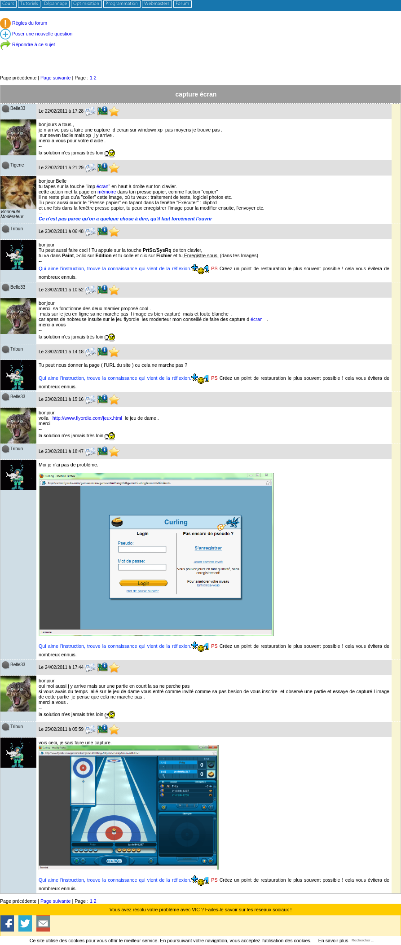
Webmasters (156, 3)
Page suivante (55, 77)
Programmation (122, 3)
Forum (182, 3)
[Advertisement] (200, 53)
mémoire (106, 191)
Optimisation (86, 3)
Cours (8, 3)
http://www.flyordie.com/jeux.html (87, 418)
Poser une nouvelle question (36, 33)
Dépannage (55, 3)
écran (103, 186)
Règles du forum (23, 23)
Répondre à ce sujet (27, 44)
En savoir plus (333, 940)
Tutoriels (29, 3)
